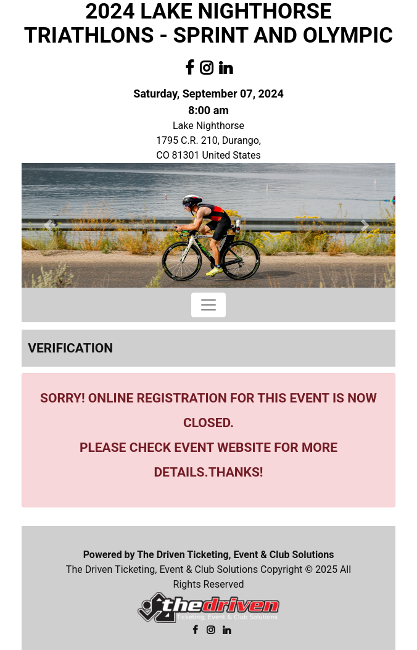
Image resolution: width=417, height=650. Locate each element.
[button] (50, 225)
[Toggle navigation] (208, 305)
